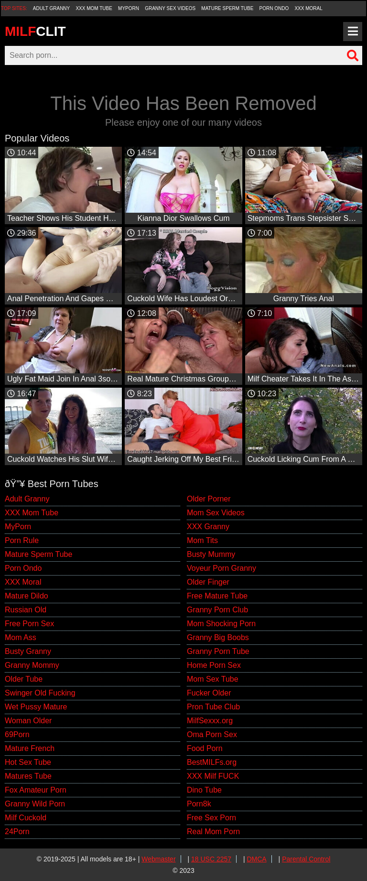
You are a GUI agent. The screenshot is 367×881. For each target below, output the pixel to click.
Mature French (29, 748)
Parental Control (306, 859)
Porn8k (199, 804)
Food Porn (205, 748)
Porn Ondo (274, 8)
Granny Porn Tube (218, 651)
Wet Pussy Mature (36, 707)
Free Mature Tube (217, 596)
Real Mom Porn (213, 831)
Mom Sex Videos (216, 513)
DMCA (256, 859)
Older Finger (208, 582)
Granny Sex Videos (170, 8)
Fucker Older (209, 693)
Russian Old (25, 610)
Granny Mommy (32, 665)
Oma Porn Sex (212, 734)
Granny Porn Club (217, 610)
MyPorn (128, 8)
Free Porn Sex (29, 624)
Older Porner (209, 499)
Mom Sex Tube (212, 679)
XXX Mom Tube (94, 8)
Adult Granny (51, 8)
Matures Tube (28, 776)
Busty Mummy (211, 554)
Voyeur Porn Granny (221, 568)
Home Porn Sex (214, 665)
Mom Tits (202, 540)
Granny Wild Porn (35, 804)
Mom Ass (20, 637)
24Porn (17, 831)
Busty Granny (28, 651)
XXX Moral (308, 8)
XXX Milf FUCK (213, 776)
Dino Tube (204, 790)
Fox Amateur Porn (35, 790)
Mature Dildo (26, 596)
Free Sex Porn (211, 818)
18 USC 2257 (211, 859)
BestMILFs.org (212, 762)
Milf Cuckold (25, 818)
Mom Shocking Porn (221, 624)
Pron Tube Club (213, 707)
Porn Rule (22, 540)
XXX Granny (208, 526)
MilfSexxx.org (210, 721)
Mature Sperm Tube (227, 8)
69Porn (17, 734)
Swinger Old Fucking (40, 693)
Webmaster (158, 859)
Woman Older (28, 721)
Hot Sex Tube (28, 762)
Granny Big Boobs (218, 637)
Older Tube (24, 679)
